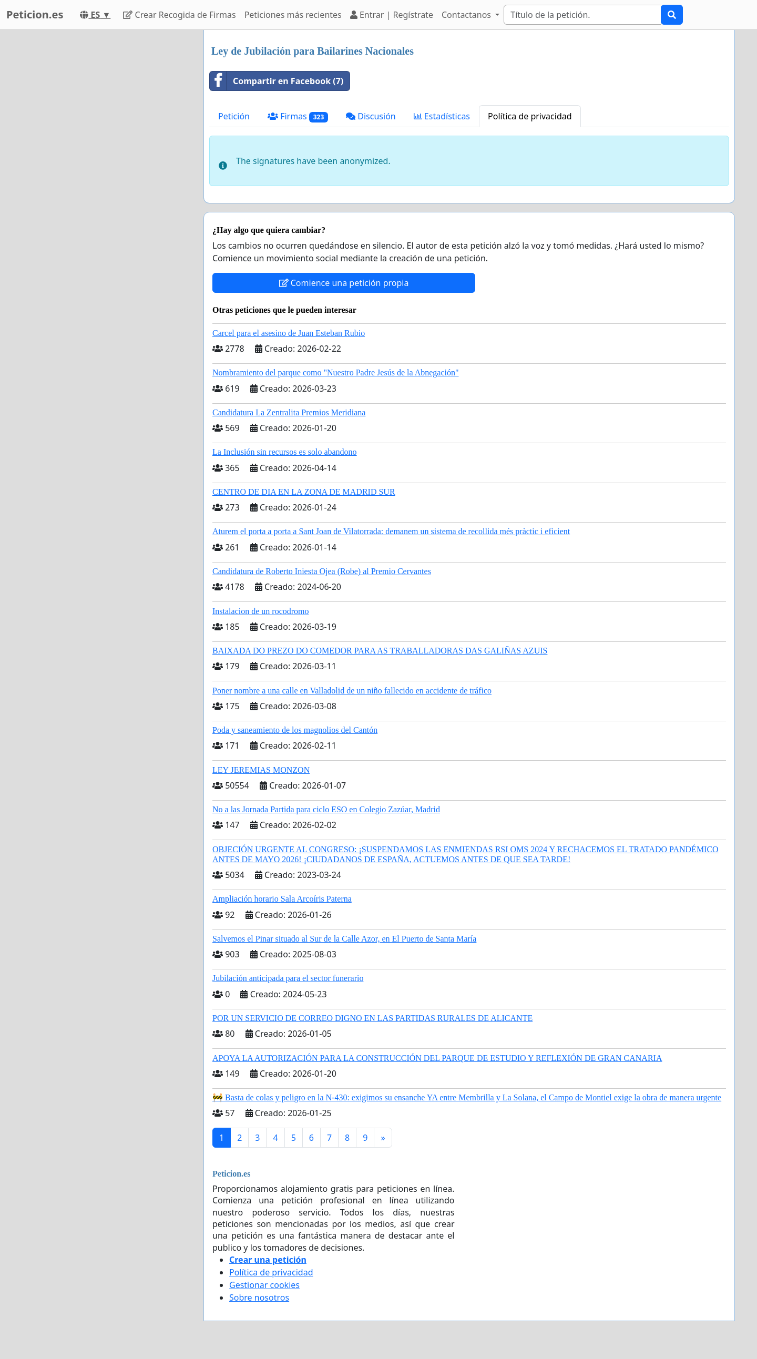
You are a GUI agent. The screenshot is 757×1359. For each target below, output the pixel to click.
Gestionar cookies (264, 1285)
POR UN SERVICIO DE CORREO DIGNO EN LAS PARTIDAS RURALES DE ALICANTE (372, 1018)
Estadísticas (442, 116)
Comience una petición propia (344, 283)
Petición (234, 116)
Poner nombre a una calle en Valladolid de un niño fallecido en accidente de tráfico (352, 690)
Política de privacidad (530, 116)
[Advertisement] (101, 187)
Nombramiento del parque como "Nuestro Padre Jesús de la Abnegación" (335, 372)
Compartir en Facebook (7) (276, 80)
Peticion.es (34, 14)
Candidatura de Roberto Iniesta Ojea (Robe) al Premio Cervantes (321, 571)
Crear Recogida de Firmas (179, 15)
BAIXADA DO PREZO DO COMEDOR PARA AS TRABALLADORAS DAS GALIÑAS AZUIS (379, 650)
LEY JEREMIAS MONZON (261, 769)
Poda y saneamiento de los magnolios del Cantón (294, 730)
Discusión (371, 116)
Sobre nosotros (259, 1297)
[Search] (582, 15)
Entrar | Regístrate (391, 15)
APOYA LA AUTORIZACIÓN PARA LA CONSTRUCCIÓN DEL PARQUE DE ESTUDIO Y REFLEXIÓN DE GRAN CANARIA (437, 1058)
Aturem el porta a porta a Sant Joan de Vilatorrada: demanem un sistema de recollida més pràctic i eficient (391, 531)
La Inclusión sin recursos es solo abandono (284, 451)
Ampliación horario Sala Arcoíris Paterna (282, 898)
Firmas (298, 116)
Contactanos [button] (467, 15)
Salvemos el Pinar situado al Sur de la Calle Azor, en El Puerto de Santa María (344, 938)
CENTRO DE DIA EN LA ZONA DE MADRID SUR (303, 491)
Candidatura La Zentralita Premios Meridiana (288, 412)
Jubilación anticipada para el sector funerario (287, 978)
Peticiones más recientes (293, 15)
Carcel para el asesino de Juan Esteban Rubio (288, 333)
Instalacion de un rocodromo (260, 611)
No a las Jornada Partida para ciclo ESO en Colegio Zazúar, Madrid (326, 809)
